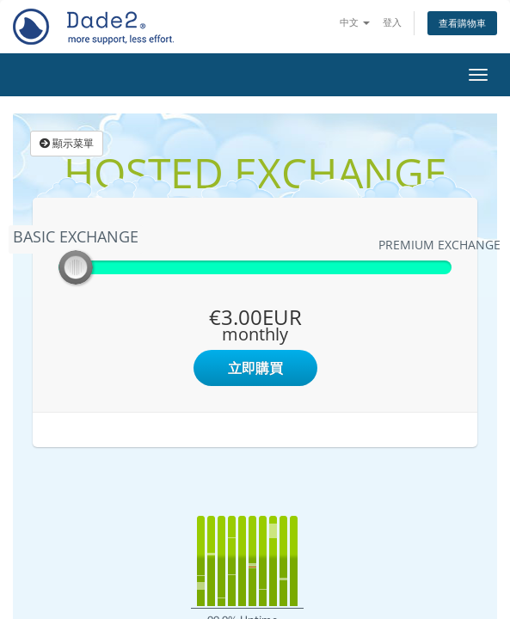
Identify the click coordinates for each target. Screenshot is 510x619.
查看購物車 (462, 22)
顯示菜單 (67, 143)
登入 (392, 21)
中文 (355, 21)
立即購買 (255, 368)
